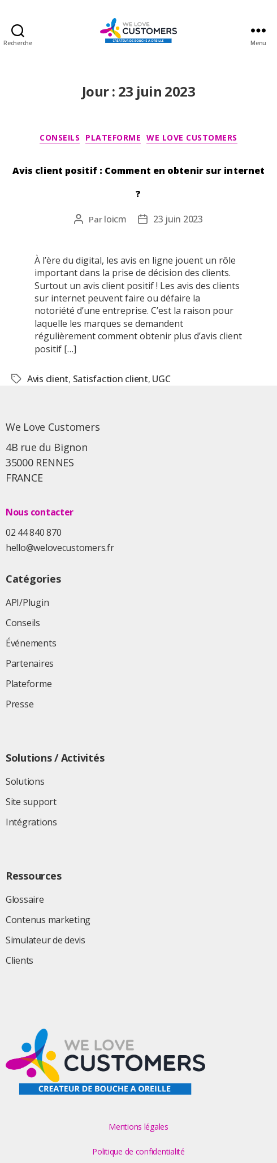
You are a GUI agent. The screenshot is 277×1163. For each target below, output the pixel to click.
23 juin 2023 (178, 219)
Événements (31, 643)
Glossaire (25, 899)
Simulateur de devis (45, 940)
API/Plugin (27, 602)
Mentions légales (138, 1126)
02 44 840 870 (34, 532)
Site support (31, 801)
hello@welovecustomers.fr (60, 547)
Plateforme (113, 138)
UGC (161, 379)
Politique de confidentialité (138, 1151)
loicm (115, 219)
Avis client (47, 379)
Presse (19, 704)
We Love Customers (191, 138)
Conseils (60, 138)
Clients (19, 960)
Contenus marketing (48, 919)
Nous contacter (39, 512)
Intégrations (31, 822)
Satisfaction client (110, 379)
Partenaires (30, 663)
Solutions (25, 781)
